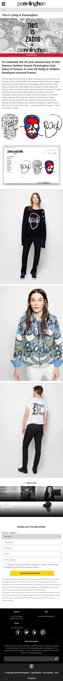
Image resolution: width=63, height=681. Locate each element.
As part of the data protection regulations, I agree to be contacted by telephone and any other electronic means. (31, 566)
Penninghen (24, 673)
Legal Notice (36, 673)
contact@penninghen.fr (46, 616)
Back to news (31, 483)
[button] (31, 669)
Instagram (43, 632)
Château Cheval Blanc (12, 491)
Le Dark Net (7, 507)
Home (3, 10)
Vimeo (35, 632)
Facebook (18, 632)
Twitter (27, 632)
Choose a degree (9, 533)
